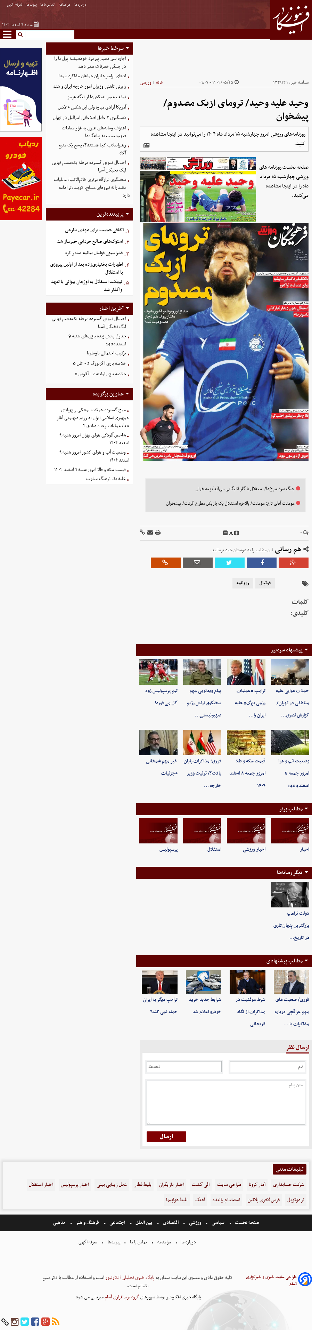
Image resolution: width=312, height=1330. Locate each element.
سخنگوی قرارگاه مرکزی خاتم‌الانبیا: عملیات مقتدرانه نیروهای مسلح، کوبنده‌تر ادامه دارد (92, 188)
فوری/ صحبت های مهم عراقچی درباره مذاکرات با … (292, 1012)
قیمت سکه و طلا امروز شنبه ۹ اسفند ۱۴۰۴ (90, 470)
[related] (146, 145)
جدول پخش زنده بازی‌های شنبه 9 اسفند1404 (97, 340)
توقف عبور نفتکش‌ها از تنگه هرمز (96, 97)
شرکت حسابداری (288, 1184)
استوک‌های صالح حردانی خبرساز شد (90, 241)
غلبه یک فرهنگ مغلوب (106, 479)
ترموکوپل (295, 1200)
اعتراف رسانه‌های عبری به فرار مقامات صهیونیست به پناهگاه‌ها (94, 132)
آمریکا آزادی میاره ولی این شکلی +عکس (92, 107)
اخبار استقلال (41, 1184)
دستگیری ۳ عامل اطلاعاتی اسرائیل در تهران (89, 118)
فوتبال (265, 583)
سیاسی (218, 1223)
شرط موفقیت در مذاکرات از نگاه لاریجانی (250, 1012)
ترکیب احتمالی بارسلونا (106, 353)
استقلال (214, 850)
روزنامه (243, 583)
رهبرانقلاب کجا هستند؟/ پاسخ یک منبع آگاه (92, 149)
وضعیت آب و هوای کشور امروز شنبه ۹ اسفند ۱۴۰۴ (94, 456)
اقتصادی (171, 1223)
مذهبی (60, 1223)
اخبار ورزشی (254, 850)
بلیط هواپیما (177, 1200)
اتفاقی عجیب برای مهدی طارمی (94, 230)
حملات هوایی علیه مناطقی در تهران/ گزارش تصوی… (292, 703)
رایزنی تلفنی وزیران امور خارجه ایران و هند (89, 86)
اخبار (304, 850)
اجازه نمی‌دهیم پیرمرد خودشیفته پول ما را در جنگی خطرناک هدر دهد (90, 63)
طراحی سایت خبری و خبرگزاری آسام (271, 1281)
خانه (159, 83)
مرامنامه (65, 4)
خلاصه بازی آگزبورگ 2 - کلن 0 (99, 364)
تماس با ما (47, 4)
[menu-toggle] (7, 34)
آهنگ (200, 1200)
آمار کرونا (257, 1184)
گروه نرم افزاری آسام (121, 1297)
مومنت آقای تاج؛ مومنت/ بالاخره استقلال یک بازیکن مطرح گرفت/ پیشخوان (230, 503)
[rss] (55, 1322)
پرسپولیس (168, 850)
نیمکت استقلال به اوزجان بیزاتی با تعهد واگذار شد (86, 286)
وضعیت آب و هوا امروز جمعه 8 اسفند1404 (293, 773)
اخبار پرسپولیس (75, 1184)
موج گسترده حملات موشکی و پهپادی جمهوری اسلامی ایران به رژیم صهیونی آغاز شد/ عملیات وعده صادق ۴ (93, 418)
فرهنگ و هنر (87, 1223)
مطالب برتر (291, 809)
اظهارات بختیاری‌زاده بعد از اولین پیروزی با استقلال (86, 268)
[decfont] (225, 533)
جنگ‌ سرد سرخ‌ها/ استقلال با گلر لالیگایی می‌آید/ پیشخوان (245, 489)
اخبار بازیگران (171, 1184)
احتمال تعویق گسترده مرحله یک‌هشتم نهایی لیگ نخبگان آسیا (89, 167)
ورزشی (145, 83)
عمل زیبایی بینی (112, 1184)
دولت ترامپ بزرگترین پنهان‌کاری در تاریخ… (291, 926)
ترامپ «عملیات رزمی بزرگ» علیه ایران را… (250, 703)
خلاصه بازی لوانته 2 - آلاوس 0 (100, 374)
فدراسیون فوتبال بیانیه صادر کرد (94, 253)
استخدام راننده (226, 1200)
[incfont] (236, 533)
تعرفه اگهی (15, 4)
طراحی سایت (229, 1184)
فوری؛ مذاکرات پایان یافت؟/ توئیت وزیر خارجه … (202, 773)
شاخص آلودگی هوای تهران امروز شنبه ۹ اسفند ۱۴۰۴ (94, 439)
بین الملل (143, 1223)
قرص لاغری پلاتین (264, 1200)
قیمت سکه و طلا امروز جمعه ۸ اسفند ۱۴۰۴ (247, 773)
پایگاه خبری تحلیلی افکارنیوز (129, 1278)
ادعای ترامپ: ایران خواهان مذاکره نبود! (92, 76)
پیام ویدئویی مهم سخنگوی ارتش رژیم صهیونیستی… (204, 703)
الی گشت (201, 1184)
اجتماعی (117, 1223)
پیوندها (31, 4)
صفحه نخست (246, 1223)
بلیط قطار (142, 1184)
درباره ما (80, 4)
